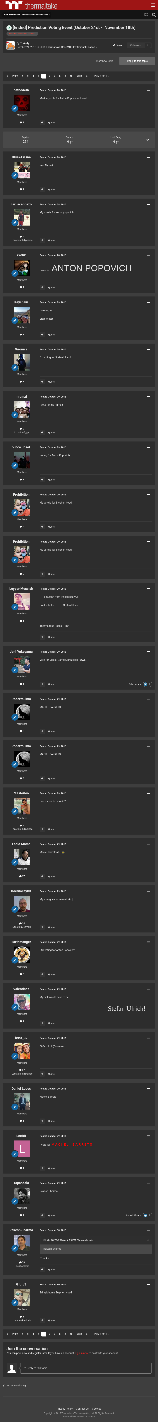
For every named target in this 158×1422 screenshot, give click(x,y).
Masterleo (21, 793)
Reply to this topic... (36, 1368)
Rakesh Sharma (133, 1215)
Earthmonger (21, 942)
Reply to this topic (137, 60)
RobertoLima (135, 684)
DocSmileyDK (21, 891)
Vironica (21, 349)
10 (71, 76)
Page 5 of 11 (102, 76)
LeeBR (21, 1136)
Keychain (21, 302)
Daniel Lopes (21, 1088)
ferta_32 (21, 1038)
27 (22, 876)
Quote (51, 122)
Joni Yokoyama (21, 652)
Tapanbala (21, 1183)
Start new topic (104, 60)
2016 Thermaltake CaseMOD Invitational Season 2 (68, 47)
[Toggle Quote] (45, 1240)
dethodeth (21, 90)
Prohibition (21, 494)
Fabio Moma (21, 844)
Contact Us (82, 1408)
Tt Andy (24, 43)
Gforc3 (21, 1284)
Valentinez (21, 989)
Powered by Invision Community (79, 1416)
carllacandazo (21, 204)
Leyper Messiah (21, 589)
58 (22, 1262)
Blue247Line (21, 157)
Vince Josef (21, 447)
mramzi (21, 396)
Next (79, 76)
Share (117, 45)
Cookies (96, 1408)
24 (22, 923)
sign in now (81, 1353)
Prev (15, 76)
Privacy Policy (65, 1408)
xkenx (21, 255)
